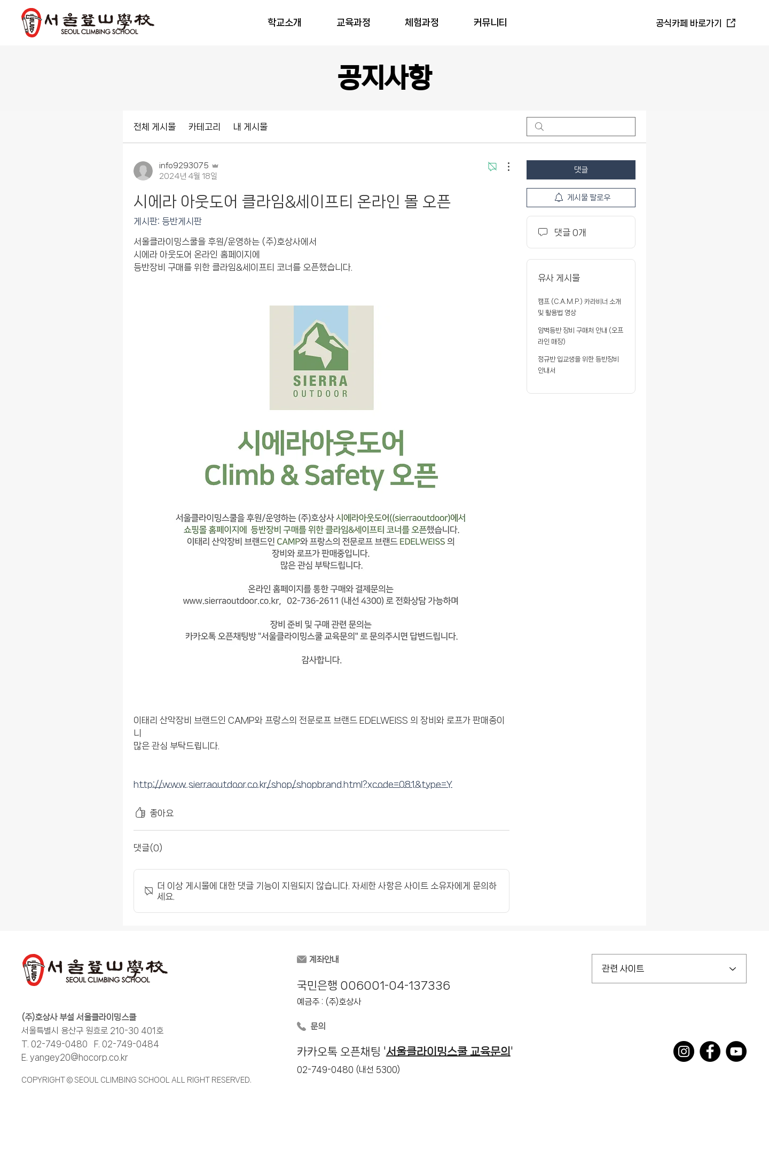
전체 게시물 (155, 126)
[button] (284, 22)
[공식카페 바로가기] (695, 23)
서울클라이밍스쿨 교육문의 (448, 1052)
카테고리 (205, 126)
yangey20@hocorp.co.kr (79, 1057)
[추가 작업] (503, 166)
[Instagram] (683, 1051)
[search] (581, 126)
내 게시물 (250, 126)
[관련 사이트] (669, 968)
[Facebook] (710, 1051)
